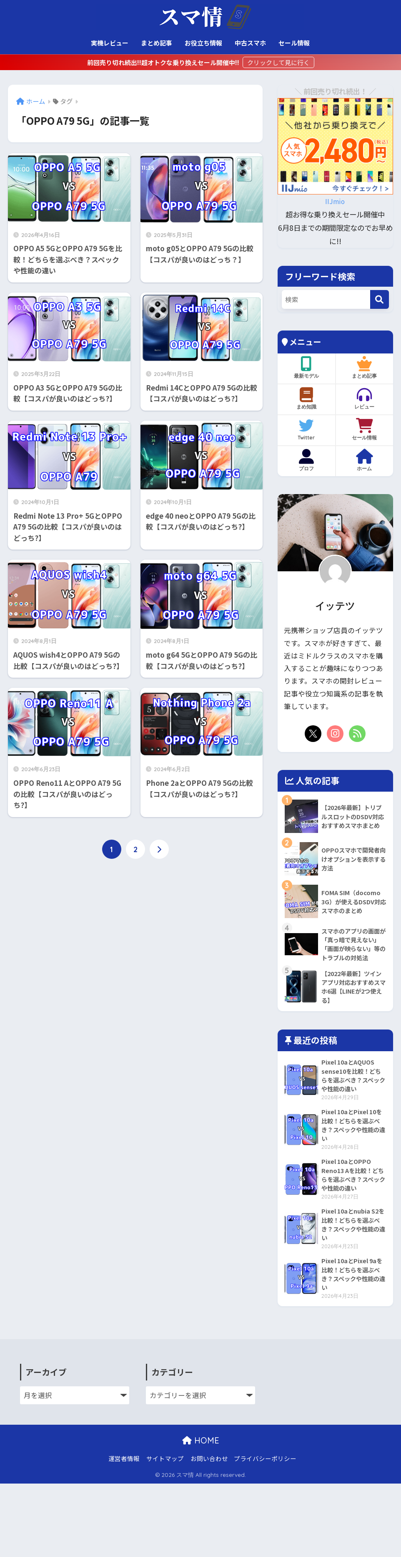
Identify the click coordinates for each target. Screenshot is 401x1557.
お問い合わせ (209, 1493)
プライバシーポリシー (265, 1493)
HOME (200, 1475)
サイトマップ (165, 1493)
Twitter (307, 429)
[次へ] (159, 850)
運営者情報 (124, 1493)
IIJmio (335, 201)
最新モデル (307, 367)
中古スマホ (250, 42)
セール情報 (294, 42)
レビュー (364, 398)
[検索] (379, 299)
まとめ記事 (156, 42)
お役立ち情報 (203, 42)
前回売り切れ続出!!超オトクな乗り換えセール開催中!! (164, 62)
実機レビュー (109, 42)
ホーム (364, 460)
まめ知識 (307, 398)
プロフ (307, 460)
